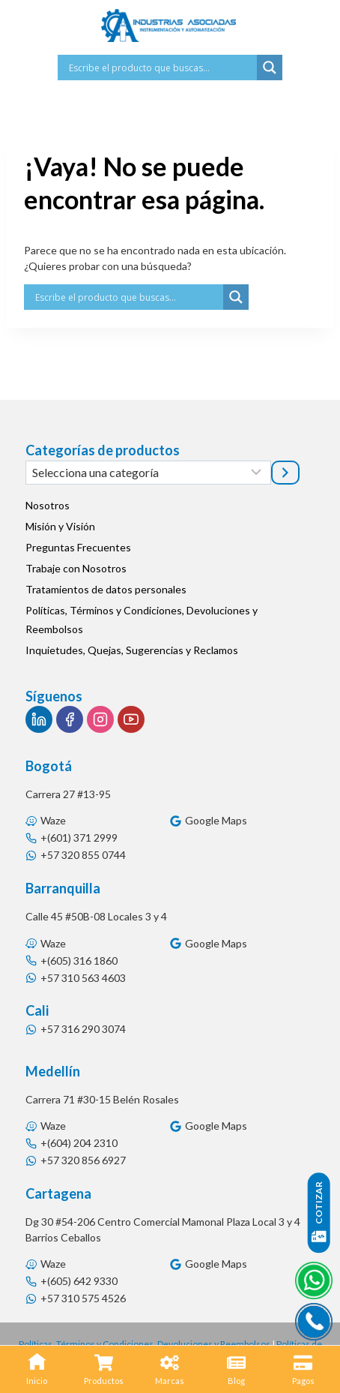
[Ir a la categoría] (285, 473)
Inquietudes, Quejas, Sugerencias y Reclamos (131, 650)
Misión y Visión (60, 526)
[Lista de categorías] (148, 473)
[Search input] (161, 67)
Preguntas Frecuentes (78, 547)
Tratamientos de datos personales (105, 589)
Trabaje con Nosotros (76, 568)
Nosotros (47, 505)
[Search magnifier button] (269, 67)
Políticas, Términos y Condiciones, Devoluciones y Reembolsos (141, 619)
